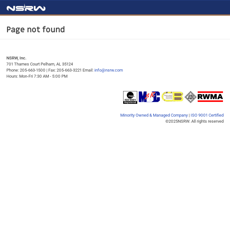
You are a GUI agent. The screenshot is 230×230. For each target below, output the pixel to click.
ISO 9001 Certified (207, 115)
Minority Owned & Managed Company (154, 115)
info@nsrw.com (108, 70)
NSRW (26, 7)
